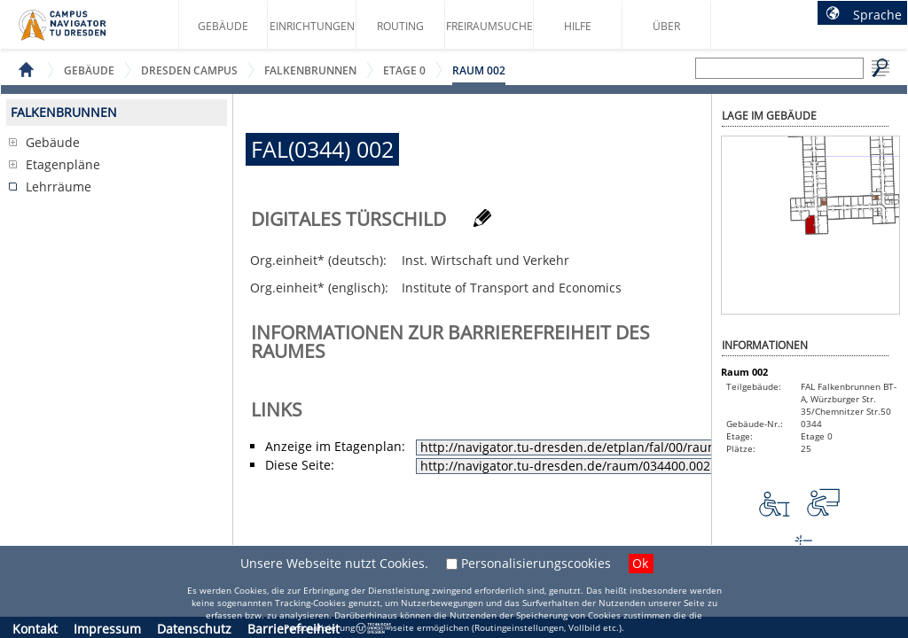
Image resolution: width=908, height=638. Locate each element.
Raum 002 (478, 70)
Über (666, 26)
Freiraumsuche (489, 26)
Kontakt (35, 628)
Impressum (107, 628)
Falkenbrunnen (310, 70)
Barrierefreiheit (293, 628)
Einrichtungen (312, 26)
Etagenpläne (63, 164)
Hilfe (577, 26)
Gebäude (223, 26)
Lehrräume (58, 186)
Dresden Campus (189, 70)
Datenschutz (194, 628)
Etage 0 (404, 70)
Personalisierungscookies (536, 563)
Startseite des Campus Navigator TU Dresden (81, 32)
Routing (400, 26)
